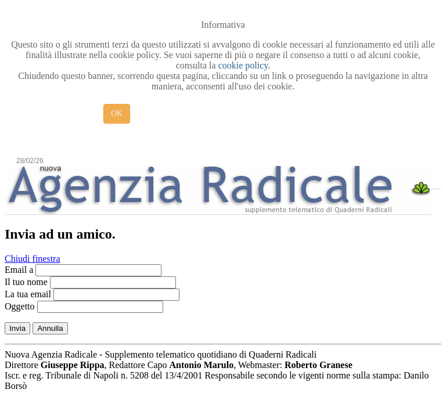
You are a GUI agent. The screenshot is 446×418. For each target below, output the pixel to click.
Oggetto (20, 306)
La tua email (28, 294)
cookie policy (243, 65)
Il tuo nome (26, 282)
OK (117, 113)
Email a (19, 270)
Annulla (50, 328)
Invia (17, 328)
